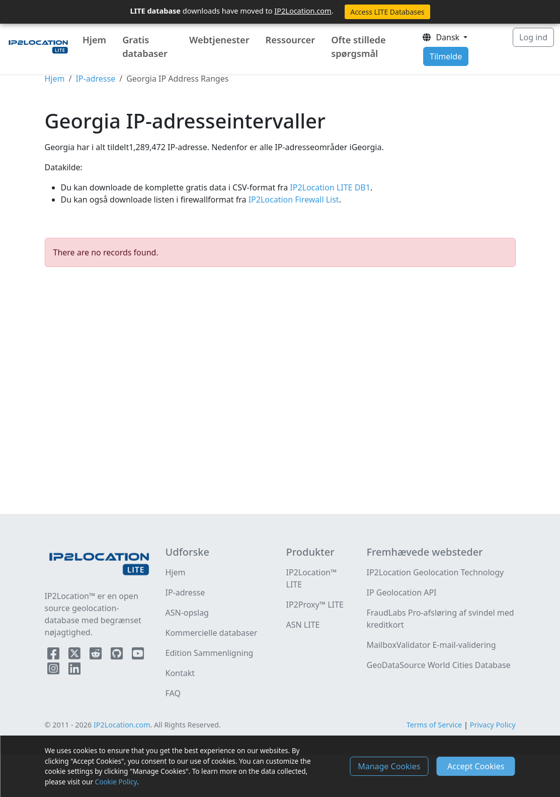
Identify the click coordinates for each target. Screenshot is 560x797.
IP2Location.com (302, 11)
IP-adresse (95, 78)
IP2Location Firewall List (293, 199)
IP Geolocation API (401, 592)
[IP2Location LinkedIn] (74, 670)
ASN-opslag (187, 612)
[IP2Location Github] (117, 655)
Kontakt (180, 673)
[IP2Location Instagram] (54, 670)
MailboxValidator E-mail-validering (431, 644)
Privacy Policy (493, 724)
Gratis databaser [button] (145, 46)
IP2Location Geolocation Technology (435, 572)
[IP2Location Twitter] (75, 655)
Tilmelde (446, 56)
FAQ (173, 693)
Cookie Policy (116, 781)
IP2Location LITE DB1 (329, 187)
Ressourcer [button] (290, 40)
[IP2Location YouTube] (137, 655)
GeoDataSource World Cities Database (438, 665)
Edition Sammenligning (210, 652)
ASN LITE (303, 624)
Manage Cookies (389, 766)
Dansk (441, 37)
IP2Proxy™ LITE (315, 604)
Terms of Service (434, 724)
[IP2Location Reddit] (96, 655)
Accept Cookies (475, 766)
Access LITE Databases (387, 12)
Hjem (94, 40)
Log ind (533, 37)
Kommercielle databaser (212, 632)
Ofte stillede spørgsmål (358, 46)
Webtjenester (219, 40)
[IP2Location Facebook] (54, 655)
